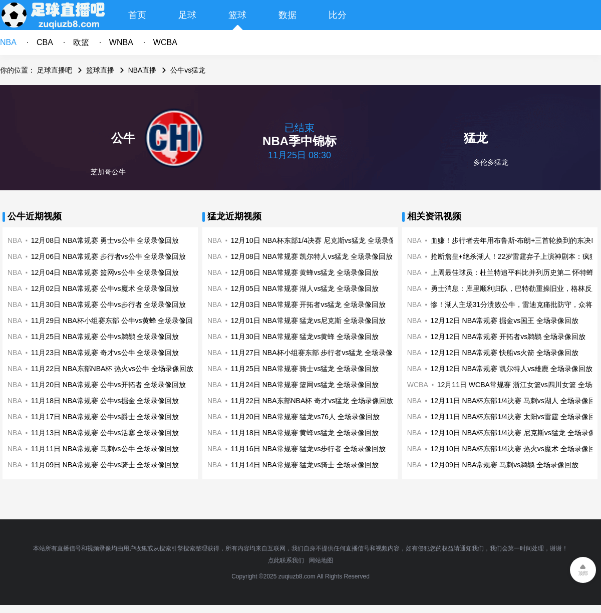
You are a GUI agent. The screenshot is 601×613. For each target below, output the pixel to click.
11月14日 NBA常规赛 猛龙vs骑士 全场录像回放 (305, 465)
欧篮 (81, 42)
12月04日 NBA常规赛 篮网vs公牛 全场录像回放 (105, 272)
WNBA (121, 42)
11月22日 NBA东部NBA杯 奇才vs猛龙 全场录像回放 (312, 401)
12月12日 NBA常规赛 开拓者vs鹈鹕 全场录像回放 (508, 337)
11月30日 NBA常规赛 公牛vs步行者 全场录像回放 (108, 304)
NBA (8, 42)
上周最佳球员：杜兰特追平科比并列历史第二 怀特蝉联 (516, 272)
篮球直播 (100, 70)
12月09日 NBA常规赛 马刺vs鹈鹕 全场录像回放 (505, 465)
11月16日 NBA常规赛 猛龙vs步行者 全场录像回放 (308, 449)
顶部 (583, 573)
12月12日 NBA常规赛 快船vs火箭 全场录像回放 (505, 353)
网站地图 (321, 560)
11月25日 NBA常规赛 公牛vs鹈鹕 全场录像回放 (105, 337)
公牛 (123, 138)
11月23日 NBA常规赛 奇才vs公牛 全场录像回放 (105, 353)
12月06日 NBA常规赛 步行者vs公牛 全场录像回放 (108, 256)
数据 (287, 15)
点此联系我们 (286, 560)
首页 (137, 15)
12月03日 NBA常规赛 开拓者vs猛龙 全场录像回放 (308, 304)
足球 (187, 15)
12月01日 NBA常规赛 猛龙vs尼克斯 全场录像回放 (308, 321)
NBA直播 (142, 70)
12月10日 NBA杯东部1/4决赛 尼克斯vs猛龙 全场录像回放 (320, 240)
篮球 (237, 15)
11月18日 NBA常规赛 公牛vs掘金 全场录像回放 (105, 401)
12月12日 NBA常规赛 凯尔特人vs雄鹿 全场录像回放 (512, 369)
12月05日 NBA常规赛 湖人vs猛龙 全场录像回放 (305, 288)
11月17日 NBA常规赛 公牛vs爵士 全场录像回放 (105, 417)
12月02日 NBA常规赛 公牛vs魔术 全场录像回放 (105, 288)
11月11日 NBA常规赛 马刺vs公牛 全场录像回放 (105, 449)
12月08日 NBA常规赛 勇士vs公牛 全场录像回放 (105, 240)
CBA (45, 42)
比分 (338, 15)
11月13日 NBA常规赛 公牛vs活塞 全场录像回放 (105, 433)
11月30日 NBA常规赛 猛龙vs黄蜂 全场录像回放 (305, 337)
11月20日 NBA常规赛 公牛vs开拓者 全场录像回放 (108, 385)
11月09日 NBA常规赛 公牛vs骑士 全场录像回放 (105, 465)
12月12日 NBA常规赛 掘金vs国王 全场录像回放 (505, 321)
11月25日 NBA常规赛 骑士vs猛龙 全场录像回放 (305, 369)
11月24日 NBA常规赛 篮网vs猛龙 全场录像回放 (305, 385)
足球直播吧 (54, 70)
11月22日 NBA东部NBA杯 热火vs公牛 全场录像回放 (112, 369)
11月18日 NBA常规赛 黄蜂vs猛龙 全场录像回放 (305, 433)
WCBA (165, 42)
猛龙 (476, 138)
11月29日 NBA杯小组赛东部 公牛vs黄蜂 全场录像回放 (115, 321)
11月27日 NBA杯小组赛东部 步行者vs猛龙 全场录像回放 (319, 353)
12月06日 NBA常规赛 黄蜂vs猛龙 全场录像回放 (305, 272)
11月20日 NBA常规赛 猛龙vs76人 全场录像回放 (305, 417)
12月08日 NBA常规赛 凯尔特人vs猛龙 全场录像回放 (312, 256)
